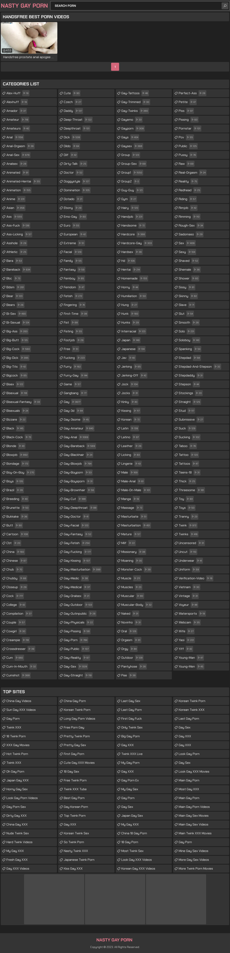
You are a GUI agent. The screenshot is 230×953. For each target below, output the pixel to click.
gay (72, 402)
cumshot (18, 675)
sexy (187, 252)
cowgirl (16, 631)
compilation (19, 614)
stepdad (190, 358)
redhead (190, 190)
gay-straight (78, 675)
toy (186, 499)
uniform (189, 570)
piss (186, 111)
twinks (189, 534)
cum (15, 658)
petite (188, 102)
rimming (190, 217)
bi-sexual (18, 323)
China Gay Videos (18, 701)
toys (187, 508)
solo (187, 331)
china (15, 552)
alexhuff (17, 102)
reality (188, 181)
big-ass (17, 331)
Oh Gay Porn (15, 771)
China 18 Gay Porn (134, 833)
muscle (131, 578)
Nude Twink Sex (17, 833)
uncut (188, 552)
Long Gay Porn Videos (79, 718)
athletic (16, 252)
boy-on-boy (20, 472)
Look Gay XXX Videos (136, 860)
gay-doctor (76, 517)
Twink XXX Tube (75, 789)
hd (128, 261)
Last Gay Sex (130, 701)
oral (129, 631)
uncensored (192, 543)
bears (15, 305)
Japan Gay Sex (132, 815)
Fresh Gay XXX (17, 860)
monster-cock (136, 570)
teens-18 (190, 472)
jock (130, 384)
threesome (192, 490)
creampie (18, 640)
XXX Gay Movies (17, 745)
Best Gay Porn (74, 798)
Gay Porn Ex (130, 780)
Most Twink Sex (132, 851)
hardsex (132, 252)
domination (77, 190)
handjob (132, 217)
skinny (188, 296)
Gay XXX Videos (17, 868)
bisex (15, 384)
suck (187, 428)
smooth (189, 323)
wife (187, 631)
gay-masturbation (82, 570)
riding (188, 199)
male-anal (133, 481)
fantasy (74, 270)
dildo (72, 146)
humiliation (134, 296)
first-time (76, 314)
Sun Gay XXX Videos (21, 710)
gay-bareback (80, 446)
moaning (132, 561)
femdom (74, 287)
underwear (191, 561)
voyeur (188, 605)
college (16, 605)
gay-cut (75, 499)
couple (16, 622)
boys (15, 481)
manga (130, 499)
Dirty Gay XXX (16, 815)
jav (128, 358)
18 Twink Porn (16, 736)
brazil (15, 490)
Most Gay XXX (189, 789)
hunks (130, 323)
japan (131, 340)
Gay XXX (70, 824)
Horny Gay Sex (17, 789)
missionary (133, 552)
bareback (18, 270)
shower (189, 278)
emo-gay (75, 217)
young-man (191, 658)
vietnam (189, 587)
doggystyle (77, 181)
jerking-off (134, 375)
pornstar (190, 128)
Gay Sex (127, 807)
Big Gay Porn (130, 736)
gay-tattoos (135, 93)
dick (72, 137)
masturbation (136, 525)
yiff (186, 649)
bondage (17, 464)
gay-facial (76, 525)
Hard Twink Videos (19, 842)
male (130, 472)
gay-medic (76, 578)
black (15, 428)
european (75, 234)
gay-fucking (78, 552)
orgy (129, 649)
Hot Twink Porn (17, 754)
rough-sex (191, 226)
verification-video (196, 578)
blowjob (17, 455)
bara (14, 261)
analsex (16, 164)
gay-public (77, 649)
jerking (131, 367)
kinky (129, 402)
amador (16, 111)
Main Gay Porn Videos (194, 807)
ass (14, 217)
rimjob (188, 208)
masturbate (134, 517)
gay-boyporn (78, 472)
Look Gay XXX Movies (194, 771)
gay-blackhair (78, 455)
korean (131, 420)
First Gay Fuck (131, 718)
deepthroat (77, 128)
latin (130, 428)
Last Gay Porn (131, 710)
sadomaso (191, 234)
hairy (130, 208)
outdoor (132, 658)
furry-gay (76, 375)
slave (187, 305)
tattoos (189, 464)
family (73, 261)
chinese (16, 561)
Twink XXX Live (132, 754)
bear (14, 296)
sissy (187, 287)
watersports (192, 614)
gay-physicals (79, 622)
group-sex (134, 164)
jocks (130, 393)
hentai (131, 270)
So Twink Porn (74, 842)
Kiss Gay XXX (73, 868)
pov (186, 137)
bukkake (17, 517)
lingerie (131, 464)
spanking (190, 349)
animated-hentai (23, 181)
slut (186, 314)
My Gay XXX (15, 851)
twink (188, 525)
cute (72, 93)
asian (15, 208)
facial (73, 252)
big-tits (16, 367)
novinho (131, 622)
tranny (188, 517)
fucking (75, 358)
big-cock (18, 349)
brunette (17, 508)
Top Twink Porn (75, 815)
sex (187, 243)
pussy (188, 155)
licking (131, 455)
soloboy (189, 340)
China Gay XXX (17, 824)
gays (130, 137)
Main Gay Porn (189, 780)
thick (187, 481)
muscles (131, 587)
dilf (71, 155)
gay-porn (76, 640)
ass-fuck (18, 226)
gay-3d (74, 411)
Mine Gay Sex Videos (193, 851)
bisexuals (17, 411)
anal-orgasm (20, 146)
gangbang (75, 393)
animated (17, 173)
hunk (130, 314)
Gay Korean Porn (76, 807)
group (130, 155)
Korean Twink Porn (77, 710)
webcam (190, 622)
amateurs (18, 128)
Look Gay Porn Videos (22, 798)
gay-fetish (77, 543)
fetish (73, 296)
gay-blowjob (78, 464)
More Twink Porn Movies (196, 868)
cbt (13, 543)
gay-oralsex (77, 596)
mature (131, 534)
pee (129, 675)
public (188, 146)
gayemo (132, 120)
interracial (133, 331)
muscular (132, 596)
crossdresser (20, 649)
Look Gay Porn (189, 754)
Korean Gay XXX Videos (138, 868)
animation (18, 190)
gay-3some (77, 420)
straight (190, 402)
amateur (17, 120)
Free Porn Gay (74, 727)
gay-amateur (79, 428)
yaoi (187, 640)
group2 (130, 181)
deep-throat (78, 120)
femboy (74, 278)
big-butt (17, 340)
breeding (17, 499)
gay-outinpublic (80, 614)
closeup (16, 587)
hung (129, 305)
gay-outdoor (78, 605)
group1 (132, 173)
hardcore (133, 234)
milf (128, 543)
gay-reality (77, 658)
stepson (189, 384)
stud (187, 411)
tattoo (189, 455)
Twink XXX (13, 727)
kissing (131, 411)
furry (73, 367)
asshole (16, 243)
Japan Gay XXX (17, 780)
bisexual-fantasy (23, 402)
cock (15, 596)
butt (14, 525)
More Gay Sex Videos (194, 860)
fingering (75, 305)
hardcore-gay (137, 243)
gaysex (132, 146)
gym (129, 199)
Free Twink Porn (75, 780)
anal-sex (18, 155)
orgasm (131, 640)
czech (73, 102)
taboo (188, 446)
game (72, 384)
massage (132, 508)
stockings (191, 393)
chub (14, 570)
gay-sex (76, 667)
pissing (189, 120)
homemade (134, 278)
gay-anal (76, 437)
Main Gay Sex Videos (193, 824)
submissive (191, 420)
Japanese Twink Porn (79, 860)
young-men (191, 667)
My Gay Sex (129, 789)
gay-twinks (135, 111)
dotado (73, 199)
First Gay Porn (74, 754)
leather (131, 446)
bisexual (17, 393)
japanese (133, 349)
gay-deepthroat (80, 508)
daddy (73, 111)
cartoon (17, 534)
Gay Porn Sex (16, 807)
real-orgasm (193, 173)
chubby (16, 578)
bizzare (16, 420)
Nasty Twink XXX (76, 851)
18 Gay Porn (129, 842)
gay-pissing (77, 631)
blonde (15, 446)
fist (71, 323)
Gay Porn (13, 718)
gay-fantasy (78, 534)
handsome (133, 226)
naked (130, 614)
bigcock (17, 375)
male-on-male (136, 490)
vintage (189, 596)
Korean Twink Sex (76, 833)
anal (15, 137)
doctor (73, 173)
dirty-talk (75, 164)
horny (130, 287)
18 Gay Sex (71, 771)
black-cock (19, 437)
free (71, 349)
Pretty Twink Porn (77, 736)
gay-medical (77, 587)
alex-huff (17, 93)
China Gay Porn (75, 701)
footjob (74, 340)
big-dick (17, 358)
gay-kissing (77, 561)
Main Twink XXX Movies (195, 833)
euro (72, 226)
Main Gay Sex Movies (194, 815)
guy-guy (132, 190)
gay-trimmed (135, 102)
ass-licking (19, 234)
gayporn (133, 128)
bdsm (15, 287)
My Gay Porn (130, 763)
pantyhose (134, 667)
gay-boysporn (78, 481)
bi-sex (16, 314)
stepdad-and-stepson (200, 367)
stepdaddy (191, 375)
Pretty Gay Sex (75, 745)
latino (130, 437)
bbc (13, 278)
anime (15, 199)
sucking (190, 437)
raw (187, 164)
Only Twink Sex (132, 727)
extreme (74, 243)
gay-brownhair (79, 490)
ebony (73, 208)
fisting (73, 331)
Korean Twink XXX (192, 710)
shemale (190, 270)
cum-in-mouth (21, 667)
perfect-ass (192, 93)
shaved (189, 261)
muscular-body (137, 605)
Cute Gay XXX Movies (79, 763)
